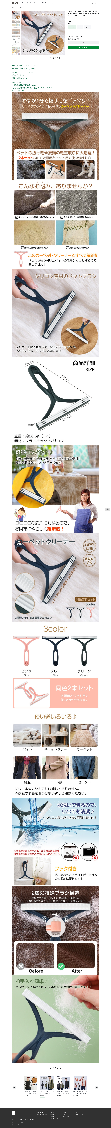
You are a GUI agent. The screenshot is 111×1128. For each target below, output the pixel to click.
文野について (24, 2)
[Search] (70, 3)
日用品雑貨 (19, 7)
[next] (96, 1087)
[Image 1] (16, 24)
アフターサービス (79, 1114)
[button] (95, 3)
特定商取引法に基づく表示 (42, 1114)
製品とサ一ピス (34, 2)
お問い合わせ (65, 1114)
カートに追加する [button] (83, 47)
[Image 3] (16, 42)
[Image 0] (16, 15)
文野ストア (43, 2)
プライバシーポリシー (54, 1118)
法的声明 (52, 1114)
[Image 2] (16, 33)
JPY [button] (98, 2)
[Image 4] (16, 51)
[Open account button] (92, 3)
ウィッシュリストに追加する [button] (83, 51)
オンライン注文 (66, 1116)
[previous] (14, 1087)
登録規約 (52, 1120)
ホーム (13, 7)
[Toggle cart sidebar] (107, 509)
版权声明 (52, 1116)
